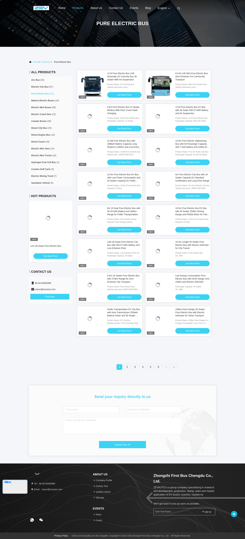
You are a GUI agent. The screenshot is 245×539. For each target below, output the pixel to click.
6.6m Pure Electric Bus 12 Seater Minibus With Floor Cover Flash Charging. (123, 110)
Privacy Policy (61, 535)
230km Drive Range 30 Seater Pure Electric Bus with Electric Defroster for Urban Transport (190, 312)
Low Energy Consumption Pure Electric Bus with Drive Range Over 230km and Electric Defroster (192, 278)
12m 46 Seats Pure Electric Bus (45, 246)
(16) (43, 135)
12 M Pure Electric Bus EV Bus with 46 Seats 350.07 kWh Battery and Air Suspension (191, 110)
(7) (44, 176)
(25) (41, 128)
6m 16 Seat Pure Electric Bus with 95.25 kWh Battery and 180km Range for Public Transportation (123, 211)
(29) (40, 141)
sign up (206, 511)
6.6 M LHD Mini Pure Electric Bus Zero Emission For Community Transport (191, 76)
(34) (45, 100)
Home (62, 8)
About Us (96, 8)
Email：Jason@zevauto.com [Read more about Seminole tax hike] (46, 489)
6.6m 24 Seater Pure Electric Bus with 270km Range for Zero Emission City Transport (123, 278)
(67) (42, 87)
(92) (42, 93)
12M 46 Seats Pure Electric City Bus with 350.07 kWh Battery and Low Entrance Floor (123, 245)
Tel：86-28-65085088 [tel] (43, 483)
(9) (42, 183)
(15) (42, 148)
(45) (37, 80)
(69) (43, 107)
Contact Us (116, 8)
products (45, 62)
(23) (43, 114)
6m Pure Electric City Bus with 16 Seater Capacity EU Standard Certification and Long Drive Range (192, 177)
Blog (148, 8)
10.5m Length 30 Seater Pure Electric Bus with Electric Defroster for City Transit (192, 245)
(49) (41, 121)
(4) (45, 162)
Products (78, 8)
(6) (42, 169)
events (134, 8)
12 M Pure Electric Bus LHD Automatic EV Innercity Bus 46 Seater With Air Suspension (122, 76)
